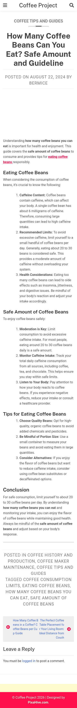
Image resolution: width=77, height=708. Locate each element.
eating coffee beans (46, 585)
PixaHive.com (38, 702)
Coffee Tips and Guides (38, 21)
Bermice (38, 83)
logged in (29, 661)
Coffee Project (38, 5)
